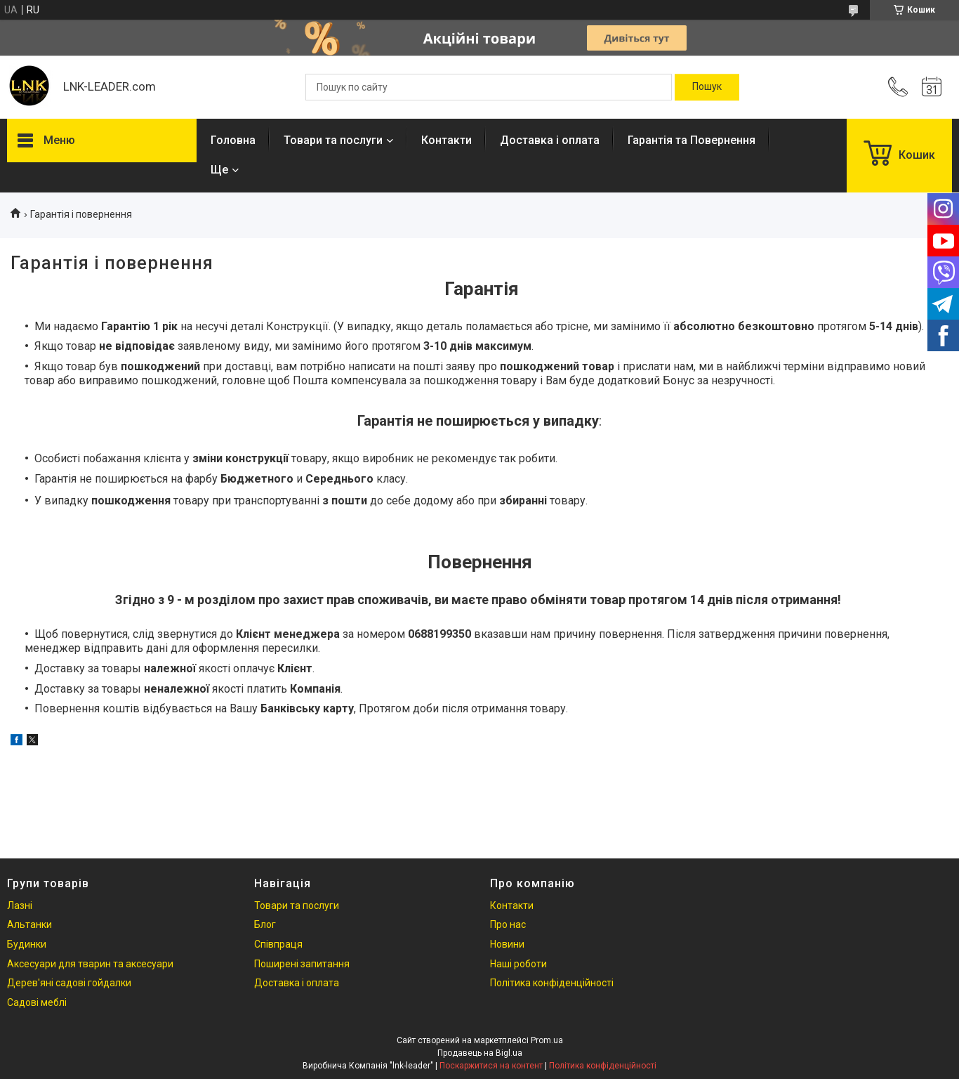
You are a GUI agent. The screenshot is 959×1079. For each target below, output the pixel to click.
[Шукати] (707, 87)
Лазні (19, 905)
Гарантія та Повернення (691, 140)
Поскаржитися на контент (491, 1066)
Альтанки (29, 924)
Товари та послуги (333, 140)
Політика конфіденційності (552, 982)
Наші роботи (518, 963)
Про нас (508, 924)
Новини (507, 944)
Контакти (446, 140)
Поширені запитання (302, 963)
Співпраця (278, 944)
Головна (233, 140)
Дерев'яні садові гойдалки (69, 982)
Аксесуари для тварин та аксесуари (90, 963)
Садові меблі (37, 1002)
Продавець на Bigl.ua (479, 1053)
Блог (265, 924)
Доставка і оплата (550, 140)
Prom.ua (547, 1040)
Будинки (26, 944)
